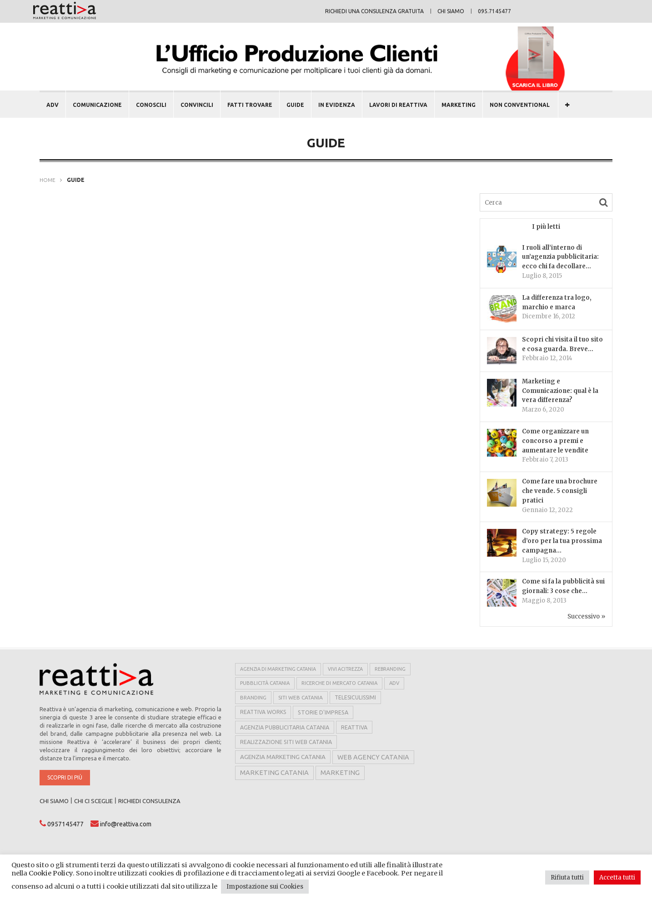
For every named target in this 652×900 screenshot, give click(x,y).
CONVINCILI (197, 105)
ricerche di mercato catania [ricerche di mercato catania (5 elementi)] (339, 683)
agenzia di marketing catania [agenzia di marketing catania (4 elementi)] (278, 669)
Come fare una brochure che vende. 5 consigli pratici (559, 491)
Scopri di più (64, 777)
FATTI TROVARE (249, 105)
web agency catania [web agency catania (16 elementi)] (373, 757)
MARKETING (458, 105)
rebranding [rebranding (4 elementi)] (390, 669)
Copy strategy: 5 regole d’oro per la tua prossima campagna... (562, 541)
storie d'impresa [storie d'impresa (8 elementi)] (323, 712)
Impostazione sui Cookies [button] (264, 886)
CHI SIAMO (54, 801)
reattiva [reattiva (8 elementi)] (354, 727)
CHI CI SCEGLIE (93, 801)
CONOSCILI (151, 105)
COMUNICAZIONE (97, 105)
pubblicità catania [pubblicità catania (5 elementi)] (265, 683)
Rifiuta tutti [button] (567, 877)
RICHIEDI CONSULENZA (149, 801)
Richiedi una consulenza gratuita (374, 11)
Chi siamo (450, 11)
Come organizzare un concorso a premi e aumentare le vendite (555, 440)
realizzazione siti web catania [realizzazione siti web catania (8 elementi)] (286, 742)
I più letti (546, 227)
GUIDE (295, 105)
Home (47, 180)
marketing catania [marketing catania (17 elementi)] (274, 772)
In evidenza (336, 105)
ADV (52, 105)
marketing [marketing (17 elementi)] (340, 772)
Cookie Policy (51, 873)
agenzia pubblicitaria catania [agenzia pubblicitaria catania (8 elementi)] (284, 727)
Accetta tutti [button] (617, 877)
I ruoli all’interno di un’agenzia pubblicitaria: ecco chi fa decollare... (560, 257)
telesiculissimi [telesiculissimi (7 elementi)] (355, 697)
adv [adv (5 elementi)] (394, 683)
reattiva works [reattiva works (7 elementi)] (263, 712)
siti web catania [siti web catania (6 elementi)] (300, 697)
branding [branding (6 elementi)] (253, 697)
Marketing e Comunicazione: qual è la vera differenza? (560, 390)
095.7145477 (494, 11)
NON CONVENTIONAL (520, 105)
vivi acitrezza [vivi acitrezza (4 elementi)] (345, 669)
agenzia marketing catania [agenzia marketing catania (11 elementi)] (283, 757)
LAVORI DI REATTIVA (398, 105)
